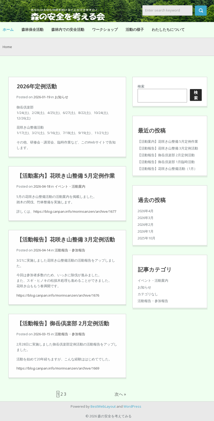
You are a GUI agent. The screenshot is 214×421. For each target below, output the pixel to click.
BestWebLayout (103, 406)
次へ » (120, 394)
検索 (141, 86)
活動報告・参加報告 (70, 250)
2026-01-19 (41, 97)
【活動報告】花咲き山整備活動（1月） (167, 168)
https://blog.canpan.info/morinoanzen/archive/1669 (57, 368)
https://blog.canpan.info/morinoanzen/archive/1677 (74, 211)
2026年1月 (146, 231)
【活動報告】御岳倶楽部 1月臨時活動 (166, 161)
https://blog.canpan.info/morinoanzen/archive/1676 (57, 295)
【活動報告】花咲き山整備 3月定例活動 (66, 239)
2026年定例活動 (37, 86)
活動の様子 (135, 29)
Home (7, 46)
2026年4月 (146, 211)
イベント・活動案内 (70, 186)
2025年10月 (146, 238)
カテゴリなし (148, 294)
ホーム (8, 29)
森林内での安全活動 (67, 29)
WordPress (132, 406)
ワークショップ (105, 29)
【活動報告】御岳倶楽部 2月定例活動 (63, 323)
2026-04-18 (41, 186)
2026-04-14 (41, 250)
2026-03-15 (41, 334)
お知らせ (61, 97)
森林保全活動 (32, 29)
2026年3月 (146, 217)
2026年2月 (146, 224)
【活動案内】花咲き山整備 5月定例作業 (66, 175)
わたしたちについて (168, 29)
